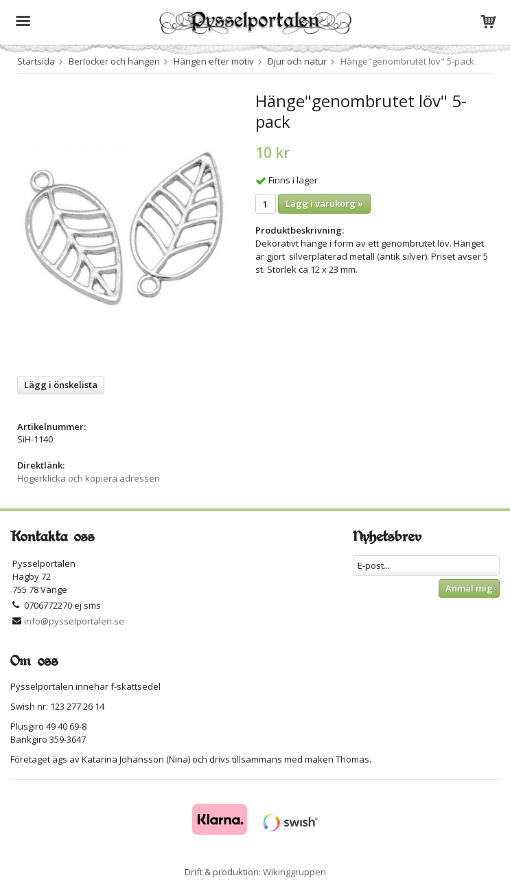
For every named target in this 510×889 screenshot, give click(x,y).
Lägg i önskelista (60, 385)
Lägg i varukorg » (324, 203)
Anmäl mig (469, 588)
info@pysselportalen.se (74, 621)
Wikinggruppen (294, 872)
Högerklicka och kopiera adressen (88, 478)
